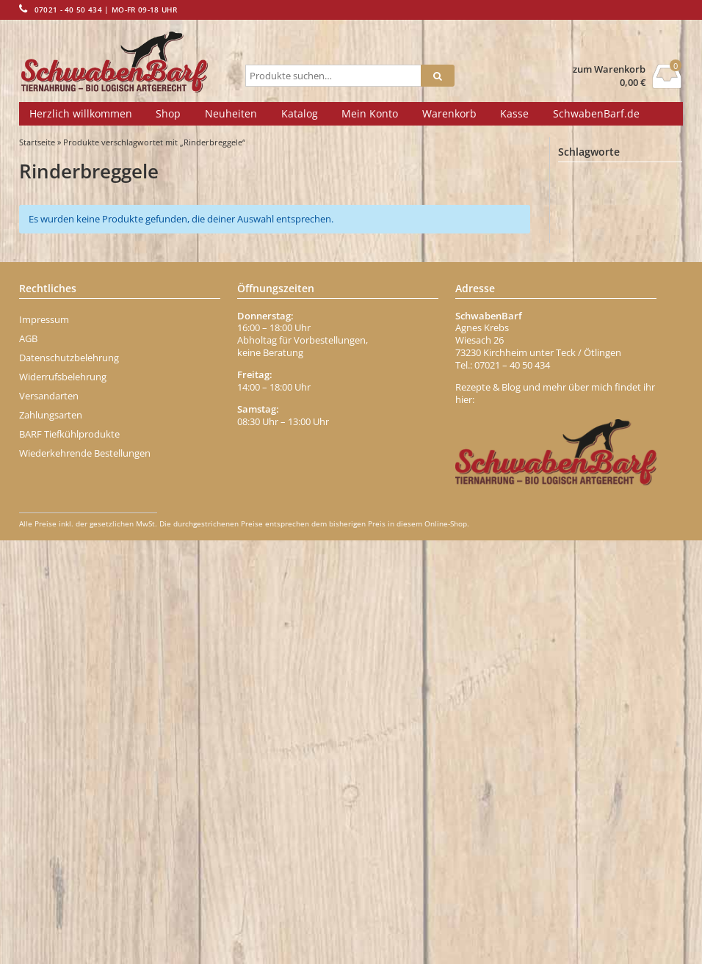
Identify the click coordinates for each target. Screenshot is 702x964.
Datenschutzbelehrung (69, 780)
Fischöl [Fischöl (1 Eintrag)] (634, 653)
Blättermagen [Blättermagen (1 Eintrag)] (599, 395)
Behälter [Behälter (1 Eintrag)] (644, 245)
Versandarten (49, 818)
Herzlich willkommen (80, 113)
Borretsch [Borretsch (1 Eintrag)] (591, 416)
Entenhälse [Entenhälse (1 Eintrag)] (595, 589)
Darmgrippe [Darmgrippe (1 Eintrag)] (595, 481)
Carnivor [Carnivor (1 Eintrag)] (589, 460)
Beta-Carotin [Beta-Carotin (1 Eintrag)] (597, 288)
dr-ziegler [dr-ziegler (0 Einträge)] (587, 503)
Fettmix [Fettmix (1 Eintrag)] (626, 632)
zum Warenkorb (609, 69)
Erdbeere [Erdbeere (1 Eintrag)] (590, 611)
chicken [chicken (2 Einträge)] (647, 459)
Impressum (44, 742)
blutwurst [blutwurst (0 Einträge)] (633, 373)
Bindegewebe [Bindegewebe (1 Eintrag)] (599, 330)
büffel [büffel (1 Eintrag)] (657, 439)
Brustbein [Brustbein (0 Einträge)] (649, 417)
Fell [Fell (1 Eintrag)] (640, 611)
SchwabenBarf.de (596, 113)
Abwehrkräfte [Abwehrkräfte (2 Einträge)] (602, 202)
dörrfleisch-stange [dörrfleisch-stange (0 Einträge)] (601, 525)
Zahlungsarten (50, 837)
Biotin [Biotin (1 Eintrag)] (583, 373)
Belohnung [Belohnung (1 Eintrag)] (593, 266)
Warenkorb (449, 113)
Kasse (514, 113)
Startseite (37, 142)
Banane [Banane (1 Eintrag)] (587, 245)
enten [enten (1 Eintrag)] (643, 567)
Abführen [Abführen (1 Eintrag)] (590, 181)
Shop (168, 113)
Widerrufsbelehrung (62, 799)
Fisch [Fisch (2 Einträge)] (584, 653)
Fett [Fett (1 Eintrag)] (579, 632)
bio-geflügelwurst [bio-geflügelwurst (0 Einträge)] (600, 351)
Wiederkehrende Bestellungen (85, 876)
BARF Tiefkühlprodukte (69, 856)
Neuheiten (231, 113)
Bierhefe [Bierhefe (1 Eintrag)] (589, 309)
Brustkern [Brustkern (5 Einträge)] (597, 438)
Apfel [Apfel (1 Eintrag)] (659, 224)
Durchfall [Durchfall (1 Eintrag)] (644, 503)
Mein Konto (369, 113)
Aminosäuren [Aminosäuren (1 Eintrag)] (598, 224)
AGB (28, 761)
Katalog (299, 113)
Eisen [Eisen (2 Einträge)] (584, 545)
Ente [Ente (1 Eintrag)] (630, 546)
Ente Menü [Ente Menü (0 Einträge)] (589, 568)
